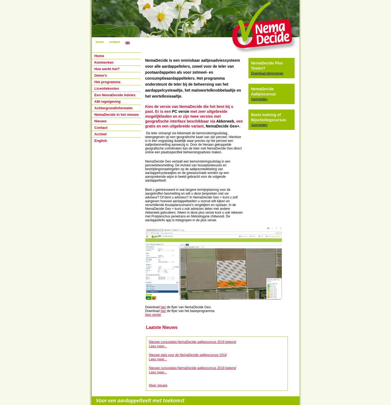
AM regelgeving (107, 101)
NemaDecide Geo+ (222, 126)
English (100, 141)
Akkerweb (225, 121)
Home (99, 56)
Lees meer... (158, 346)
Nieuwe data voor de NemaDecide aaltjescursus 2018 (188, 355)
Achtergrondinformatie (113, 108)
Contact (101, 128)
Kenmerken (104, 62)
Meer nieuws (158, 385)
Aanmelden (259, 99)
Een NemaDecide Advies (114, 95)
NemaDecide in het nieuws (116, 115)
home (100, 41)
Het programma (107, 82)
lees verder (153, 315)
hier (163, 307)
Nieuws (100, 121)
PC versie (180, 111)
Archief (100, 134)
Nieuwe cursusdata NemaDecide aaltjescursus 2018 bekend (192, 342)
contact (114, 41)
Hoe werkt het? (107, 69)
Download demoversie (267, 73)
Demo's (100, 75)
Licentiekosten (106, 88)
